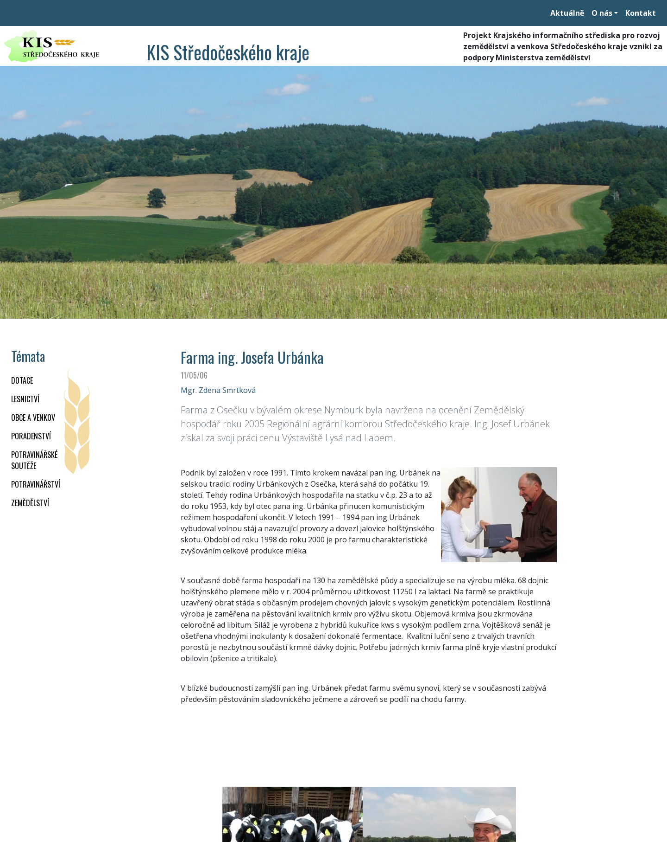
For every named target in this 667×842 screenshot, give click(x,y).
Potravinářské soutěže (34, 460)
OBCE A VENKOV (33, 417)
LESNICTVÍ (25, 399)
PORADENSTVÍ (31, 436)
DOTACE (22, 380)
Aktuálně (567, 13)
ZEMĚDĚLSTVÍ (30, 502)
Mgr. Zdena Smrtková (218, 390)
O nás (601, 13)
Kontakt (640, 13)
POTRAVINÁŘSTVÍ (35, 484)
